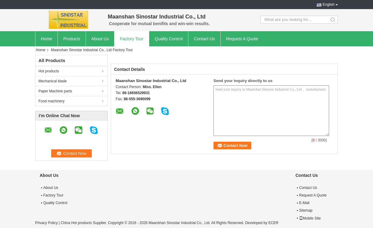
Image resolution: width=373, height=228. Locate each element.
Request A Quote (242, 38)
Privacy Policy (46, 223)
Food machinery (51, 101)
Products (71, 38)
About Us (100, 38)
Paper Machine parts (55, 91)
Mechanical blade (52, 81)
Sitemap (305, 210)
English (329, 4)
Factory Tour (132, 38)
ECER (273, 223)
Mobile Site (310, 218)
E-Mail (304, 203)
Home (46, 38)
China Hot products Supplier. (84, 223)
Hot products (48, 71)
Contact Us (204, 38)
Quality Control (169, 38)
